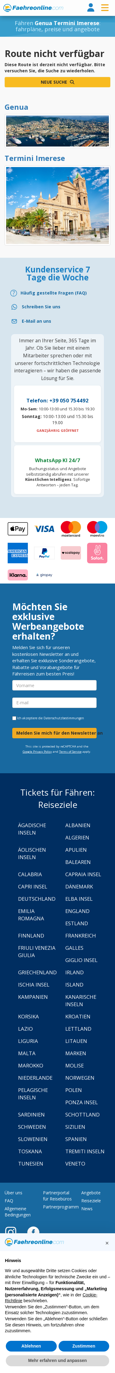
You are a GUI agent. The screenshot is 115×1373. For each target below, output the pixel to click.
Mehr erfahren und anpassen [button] (57, 1360)
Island (74, 984)
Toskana (30, 1151)
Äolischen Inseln (32, 853)
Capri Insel (32, 886)
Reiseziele (91, 1201)
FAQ (9, 1201)
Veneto (75, 1163)
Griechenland (37, 972)
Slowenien (33, 1139)
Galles (74, 947)
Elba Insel (79, 898)
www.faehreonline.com (33, 8)
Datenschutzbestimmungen (64, 718)
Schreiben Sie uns (41, 307)
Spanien (76, 1139)
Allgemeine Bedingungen (18, 1212)
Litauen (76, 1040)
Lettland (78, 1028)
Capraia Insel (83, 874)
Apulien (76, 849)
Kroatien (77, 1016)
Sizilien (75, 1126)
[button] (107, 1243)
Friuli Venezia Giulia (37, 951)
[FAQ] (57, 293)
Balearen (78, 861)
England (77, 911)
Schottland (82, 1114)
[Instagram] (14, 1232)
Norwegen (79, 1077)
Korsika (28, 1016)
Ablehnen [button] (31, 1346)
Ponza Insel (81, 1102)
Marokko (30, 1065)
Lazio (25, 1028)
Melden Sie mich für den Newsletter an (56, 733)
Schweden (32, 1126)
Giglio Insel (81, 960)
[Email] (57, 321)
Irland (74, 972)
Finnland (31, 935)
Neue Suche (57, 82)
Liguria (28, 1040)
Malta (27, 1053)
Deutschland (37, 898)
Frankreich (80, 935)
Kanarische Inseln (80, 1000)
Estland (76, 923)
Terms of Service (70, 752)
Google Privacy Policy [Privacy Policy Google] (37, 752)
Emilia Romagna (31, 914)
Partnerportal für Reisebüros (57, 1196)
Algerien (77, 837)
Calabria (30, 874)
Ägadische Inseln (32, 829)
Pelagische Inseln (33, 1093)
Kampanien (33, 996)
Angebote (91, 1193)
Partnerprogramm (61, 1207)
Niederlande (35, 1077)
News (87, 1208)
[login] (90, 8)
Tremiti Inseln (85, 1151)
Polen (73, 1089)
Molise (74, 1065)
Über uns (13, 1193)
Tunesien (30, 1163)
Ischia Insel (33, 984)
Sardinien (31, 1114)
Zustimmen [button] (83, 1346)
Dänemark (79, 886)
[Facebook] (33, 1232)
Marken (75, 1053)
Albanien (77, 825)
